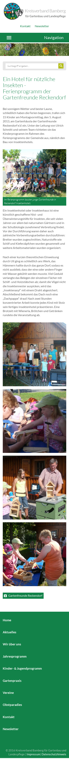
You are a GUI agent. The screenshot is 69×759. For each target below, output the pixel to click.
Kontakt (25, 26)
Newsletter (42, 26)
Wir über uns (12, 644)
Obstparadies (12, 705)
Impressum (33, 754)
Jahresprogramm (14, 656)
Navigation (53, 37)
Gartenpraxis (12, 681)
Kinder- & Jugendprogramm (22, 668)
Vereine (8, 693)
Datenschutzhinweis (54, 754)
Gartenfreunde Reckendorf (25, 595)
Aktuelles (9, 632)
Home (7, 620)
